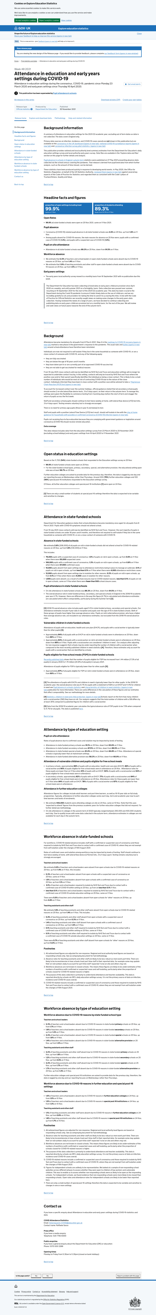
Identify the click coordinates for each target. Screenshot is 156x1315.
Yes (38, 1276)
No (50, 1276)
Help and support (72, 1291)
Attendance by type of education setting (23, 158)
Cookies (17, 1291)
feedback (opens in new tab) (47, 41)
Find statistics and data (29, 61)
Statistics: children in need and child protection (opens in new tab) (74, 697)
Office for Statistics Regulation (54, 1299)
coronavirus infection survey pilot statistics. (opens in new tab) (80, 146)
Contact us (18, 176)
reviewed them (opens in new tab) (107, 172)
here (81, 709)
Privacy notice (26, 1291)
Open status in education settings (24, 145)
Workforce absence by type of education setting (26, 171)
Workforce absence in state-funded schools (25, 164)
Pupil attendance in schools (65, 93)
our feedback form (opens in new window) (121, 53)
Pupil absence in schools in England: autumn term (64, 160)
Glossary (62, 1291)
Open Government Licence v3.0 (53, 1303)
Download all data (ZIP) (110, 100)
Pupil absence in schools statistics (67, 687)
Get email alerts (133, 84)
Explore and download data (40, 118)
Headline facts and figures (25, 136)
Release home (20, 118)
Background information (24, 132)
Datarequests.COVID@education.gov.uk (65, 1223)
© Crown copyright (135, 1309)
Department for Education (46, 109)
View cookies (66, 20)
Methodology (60, 118)
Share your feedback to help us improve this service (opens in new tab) (43, 36)
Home (16, 61)
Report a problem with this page (128, 1276)
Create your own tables (132, 100)
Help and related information (80, 118)
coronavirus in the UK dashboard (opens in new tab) (78, 143)
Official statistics (24, 109)
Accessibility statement (50, 1291)
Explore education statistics (73, 28)
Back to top (19, 184)
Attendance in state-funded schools (25, 151)
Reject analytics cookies (49, 20)
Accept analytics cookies (26, 20)
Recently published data (54, 659)
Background (19, 140)
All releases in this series (24, 100)
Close (139, 33)
